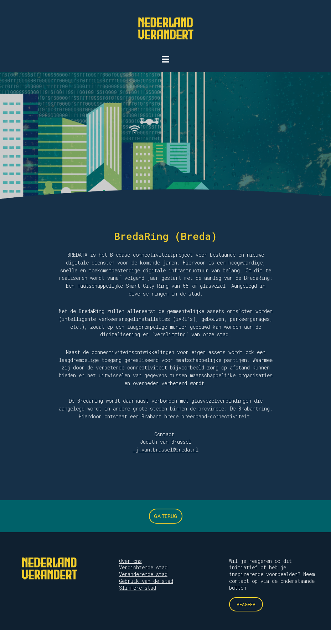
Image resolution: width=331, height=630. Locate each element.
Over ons (130, 561)
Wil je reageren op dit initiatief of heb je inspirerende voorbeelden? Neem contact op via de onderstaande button (272, 574)
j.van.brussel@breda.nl (165, 449)
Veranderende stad (143, 574)
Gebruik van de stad (146, 581)
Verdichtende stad (143, 567)
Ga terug (165, 516)
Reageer (246, 604)
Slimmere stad (137, 587)
